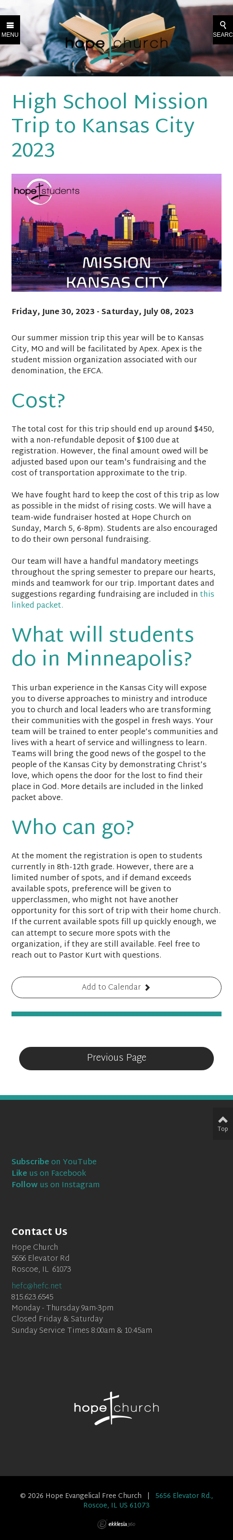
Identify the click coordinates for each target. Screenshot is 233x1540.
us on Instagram (55, 1185)
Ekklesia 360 (116, 1524)
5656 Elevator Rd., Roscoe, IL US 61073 (148, 1501)
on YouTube (54, 1163)
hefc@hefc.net (36, 1287)
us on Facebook (48, 1174)
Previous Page (116, 1058)
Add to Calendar (111, 988)
